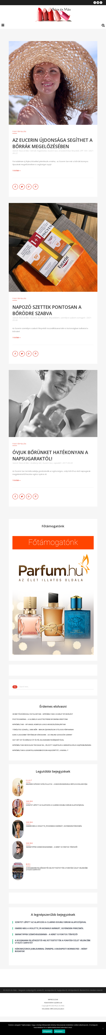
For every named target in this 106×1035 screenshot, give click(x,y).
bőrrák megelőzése (38, 150)
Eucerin (33, 317)
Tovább (16, 170)
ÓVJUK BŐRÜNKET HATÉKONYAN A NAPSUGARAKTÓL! (50, 455)
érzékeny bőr (35, 463)
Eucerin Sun (52, 150)
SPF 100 (83, 150)
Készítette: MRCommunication (53, 1009)
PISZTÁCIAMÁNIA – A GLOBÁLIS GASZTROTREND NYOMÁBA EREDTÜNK (40, 719)
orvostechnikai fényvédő (68, 150)
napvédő (57, 463)
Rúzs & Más (24, 150)
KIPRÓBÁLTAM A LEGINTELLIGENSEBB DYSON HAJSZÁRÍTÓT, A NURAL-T (40, 750)
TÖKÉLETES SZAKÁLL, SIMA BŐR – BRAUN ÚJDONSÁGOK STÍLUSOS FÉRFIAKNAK (43, 729)
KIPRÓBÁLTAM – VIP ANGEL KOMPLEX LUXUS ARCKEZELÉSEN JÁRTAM (39, 724)
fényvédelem (54, 317)
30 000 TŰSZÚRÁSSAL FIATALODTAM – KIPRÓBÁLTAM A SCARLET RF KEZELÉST (42, 714)
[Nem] (103, 1028)
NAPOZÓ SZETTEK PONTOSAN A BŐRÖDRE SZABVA (46, 310)
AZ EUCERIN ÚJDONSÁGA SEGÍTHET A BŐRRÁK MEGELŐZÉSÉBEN (52, 143)
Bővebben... (59, 1031)
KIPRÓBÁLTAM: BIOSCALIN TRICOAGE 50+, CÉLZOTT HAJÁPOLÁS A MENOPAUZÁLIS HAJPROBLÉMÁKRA (51, 745)
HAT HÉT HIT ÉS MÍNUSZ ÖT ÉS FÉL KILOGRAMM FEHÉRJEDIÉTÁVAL (38, 740)
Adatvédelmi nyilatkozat (53, 1002)
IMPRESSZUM (53, 999)
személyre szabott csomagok (72, 317)
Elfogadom (47, 1031)
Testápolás (19, 131)
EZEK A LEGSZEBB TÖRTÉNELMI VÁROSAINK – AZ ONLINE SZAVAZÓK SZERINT (42, 735)
